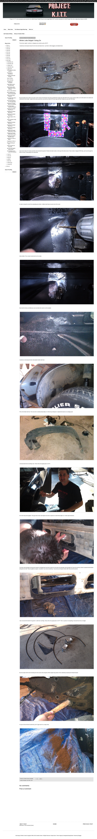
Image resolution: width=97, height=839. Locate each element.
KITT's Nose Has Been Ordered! (11, 71)
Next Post (23, 824)
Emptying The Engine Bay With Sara (11, 136)
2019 (7, 48)
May (8, 157)
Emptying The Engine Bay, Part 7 (11, 123)
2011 (7, 166)
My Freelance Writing (8, 33)
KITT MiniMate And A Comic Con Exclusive (11, 152)
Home (5, 29)
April (8, 159)
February (9, 162)
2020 (7, 47)
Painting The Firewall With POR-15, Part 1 (11, 134)
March (8, 160)
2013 (7, 58)
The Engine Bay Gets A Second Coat (11, 98)
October (9, 65)
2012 (7, 60)
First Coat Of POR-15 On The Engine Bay (11, 101)
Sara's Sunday (10, 78)
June (8, 155)
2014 (7, 57)
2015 (7, 55)
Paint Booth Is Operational (10, 73)
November (9, 63)
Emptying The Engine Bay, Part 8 (11, 115)
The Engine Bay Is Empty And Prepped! (11, 107)
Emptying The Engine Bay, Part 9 (11, 112)
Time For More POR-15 (11, 90)
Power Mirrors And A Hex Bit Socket (11, 85)
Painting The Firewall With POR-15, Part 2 (11, 131)
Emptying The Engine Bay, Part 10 (11, 109)
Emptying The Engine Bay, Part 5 (11, 128)
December (9, 62)
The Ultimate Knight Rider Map (21, 29)
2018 (7, 50)
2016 (7, 53)
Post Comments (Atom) (29, 825)
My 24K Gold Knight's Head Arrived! (11, 149)
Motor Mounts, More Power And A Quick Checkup (11, 88)
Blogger (79, 835)
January (9, 164)
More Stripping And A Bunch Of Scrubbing (11, 93)
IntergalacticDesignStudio (68, 835)
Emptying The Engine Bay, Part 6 (11, 126)
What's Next (10, 29)
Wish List (31, 29)
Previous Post (88, 824)
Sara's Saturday (10, 80)
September (9, 67)
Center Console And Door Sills (11, 146)
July (8, 154)
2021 (7, 45)
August (8, 68)
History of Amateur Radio (19, 33)
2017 (7, 52)
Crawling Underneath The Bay (11, 76)
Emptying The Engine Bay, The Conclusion (11, 104)
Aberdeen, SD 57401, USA (27, 780)
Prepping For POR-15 (11, 141)
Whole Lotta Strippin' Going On (11, 96)
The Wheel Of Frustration (9, 82)
